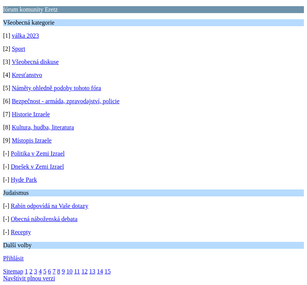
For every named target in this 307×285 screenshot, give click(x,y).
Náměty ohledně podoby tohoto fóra (56, 88)
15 (108, 271)
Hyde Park (24, 179)
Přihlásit (13, 258)
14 (100, 271)
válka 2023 (25, 35)
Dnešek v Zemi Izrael (37, 166)
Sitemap (13, 271)
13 (92, 271)
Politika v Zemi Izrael (38, 153)
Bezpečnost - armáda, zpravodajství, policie (66, 101)
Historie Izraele (31, 114)
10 (69, 271)
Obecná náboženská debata (44, 219)
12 (85, 271)
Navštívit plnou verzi (29, 278)
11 (77, 271)
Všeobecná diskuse (35, 62)
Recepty (21, 232)
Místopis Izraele (32, 140)
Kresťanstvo (27, 75)
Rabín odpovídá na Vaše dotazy (49, 206)
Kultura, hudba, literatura (43, 127)
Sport (18, 48)
